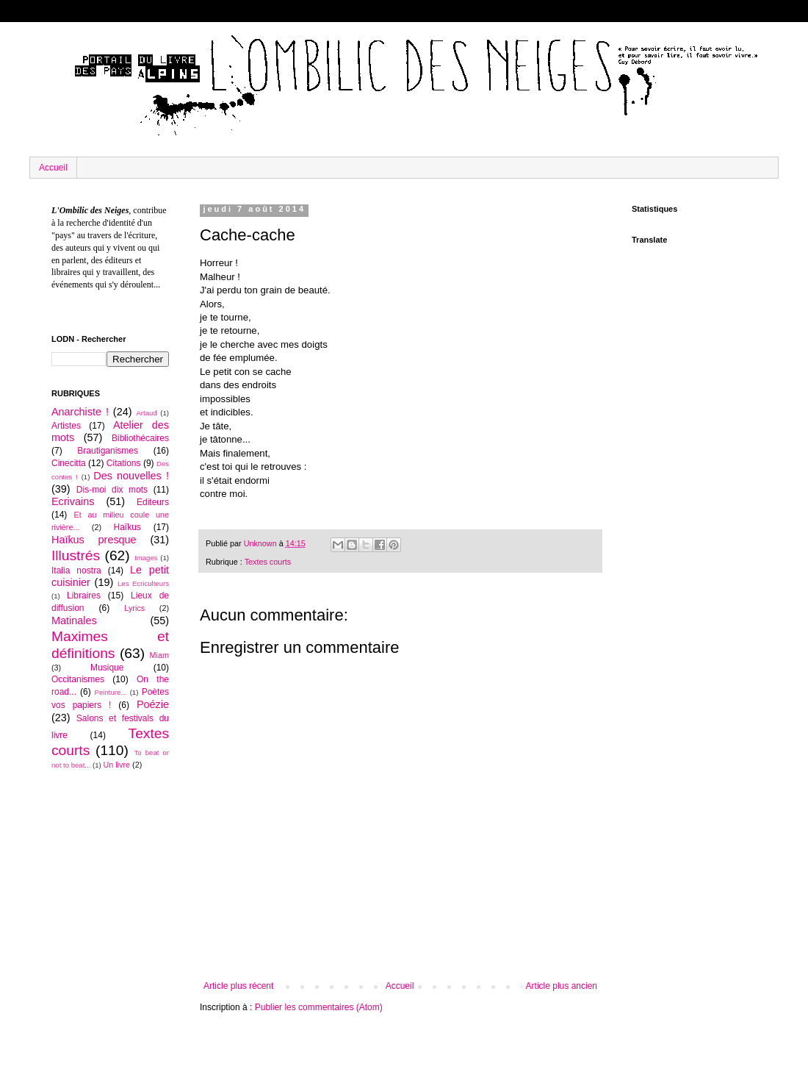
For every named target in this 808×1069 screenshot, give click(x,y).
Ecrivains (72, 501)
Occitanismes (77, 679)
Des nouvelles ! (131, 476)
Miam (159, 655)
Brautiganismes (107, 451)
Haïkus (127, 527)
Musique (106, 667)
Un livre (116, 764)
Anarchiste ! (80, 412)
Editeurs (153, 502)
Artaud (146, 413)
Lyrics (134, 608)
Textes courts (268, 561)
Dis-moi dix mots (112, 490)
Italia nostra (76, 570)
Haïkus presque (94, 540)
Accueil (53, 167)
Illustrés (75, 555)
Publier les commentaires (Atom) (319, 1007)
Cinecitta (68, 463)
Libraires (84, 595)
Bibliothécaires (140, 438)
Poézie (153, 704)
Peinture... (111, 692)
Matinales (74, 620)
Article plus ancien (561, 986)
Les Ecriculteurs (143, 583)
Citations (124, 463)
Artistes (66, 426)
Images (145, 558)
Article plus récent (238, 986)
